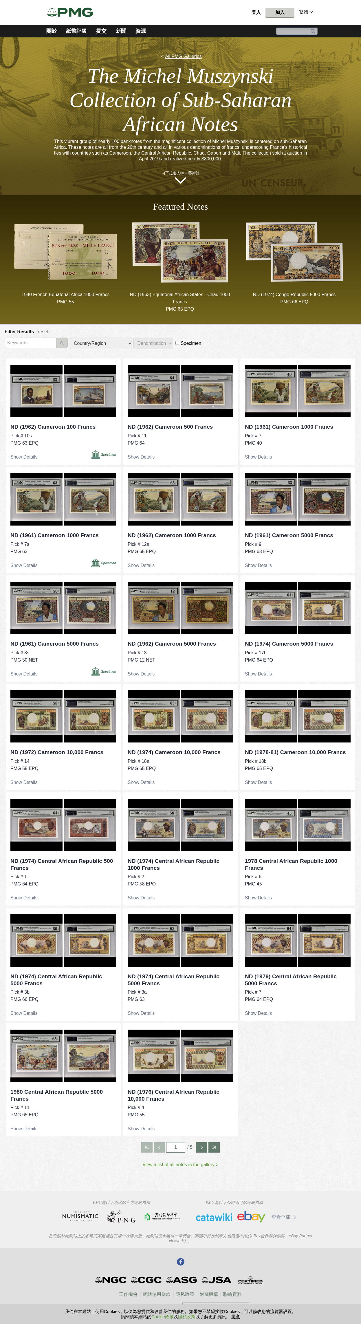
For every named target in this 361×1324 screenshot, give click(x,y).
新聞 (121, 31)
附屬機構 (208, 1294)
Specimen (188, 343)
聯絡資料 (232, 1294)
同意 (235, 1316)
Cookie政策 (162, 1316)
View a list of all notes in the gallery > (180, 1164)
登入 (256, 12)
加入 (280, 12)
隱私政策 (185, 1294)
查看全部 (285, 1217)
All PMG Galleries (183, 56)
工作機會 (128, 1294)
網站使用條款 (157, 1294)
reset (43, 331)
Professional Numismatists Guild (121, 1216)
